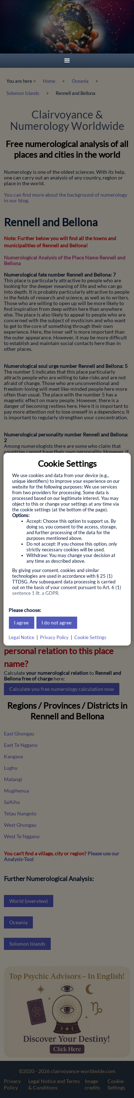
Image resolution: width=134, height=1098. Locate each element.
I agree (21, 622)
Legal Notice (21, 637)
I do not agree (56, 622)
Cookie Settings (90, 637)
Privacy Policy (54, 637)
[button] (67, 61)
